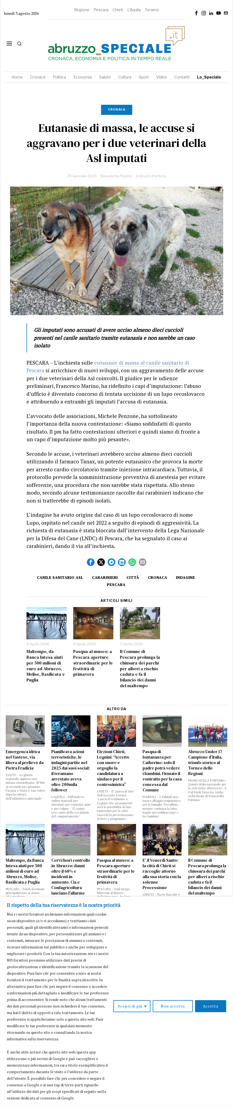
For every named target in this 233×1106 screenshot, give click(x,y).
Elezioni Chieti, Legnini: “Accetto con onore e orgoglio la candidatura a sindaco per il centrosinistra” (113, 768)
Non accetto (173, 1006)
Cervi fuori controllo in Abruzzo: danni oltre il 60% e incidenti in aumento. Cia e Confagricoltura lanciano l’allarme (70, 877)
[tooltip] (196, 13)
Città (132, 577)
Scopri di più (130, 1006)
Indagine (185, 577)
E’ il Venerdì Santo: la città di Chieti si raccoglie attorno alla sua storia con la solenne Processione (162, 874)
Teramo (152, 9)
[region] (116, 1001)
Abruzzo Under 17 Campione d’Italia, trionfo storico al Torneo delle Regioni (205, 762)
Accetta (210, 1006)
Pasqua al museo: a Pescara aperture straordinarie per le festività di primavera (93, 663)
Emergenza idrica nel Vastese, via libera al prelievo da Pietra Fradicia (24, 760)
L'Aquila (134, 9)
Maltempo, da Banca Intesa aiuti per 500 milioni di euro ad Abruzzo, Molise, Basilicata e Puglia (45, 666)
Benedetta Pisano (116, 176)
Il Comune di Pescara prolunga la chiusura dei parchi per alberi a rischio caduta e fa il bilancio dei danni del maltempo (140, 669)
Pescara (101, 9)
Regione (81, 9)
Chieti (118, 9)
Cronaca (116, 109)
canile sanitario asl (60, 577)
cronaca (157, 577)
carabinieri (105, 577)
